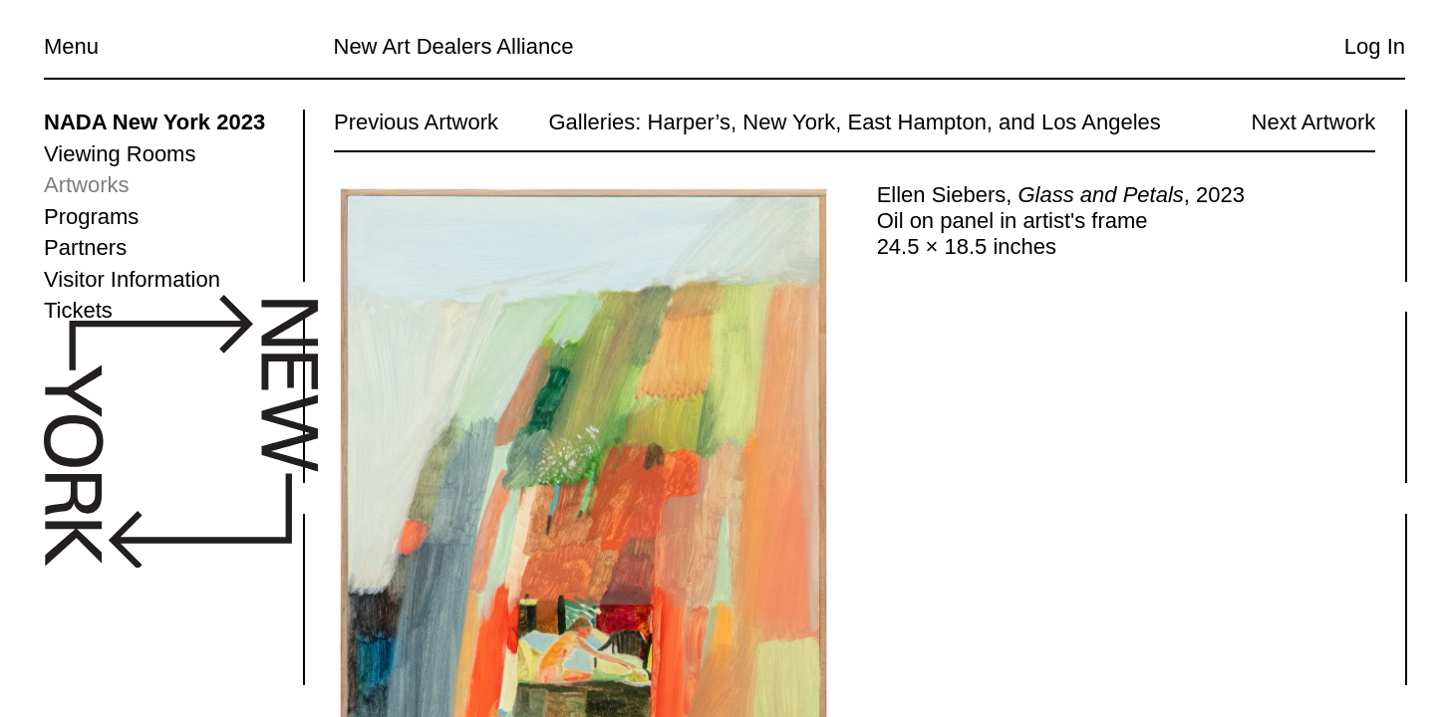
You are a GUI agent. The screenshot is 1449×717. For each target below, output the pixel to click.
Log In (1374, 46)
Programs (91, 216)
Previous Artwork (416, 122)
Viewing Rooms (119, 153)
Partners (85, 247)
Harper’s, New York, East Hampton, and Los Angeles (903, 122)
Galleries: (594, 122)
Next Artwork (1313, 122)
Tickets (78, 310)
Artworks (87, 184)
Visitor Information (132, 279)
